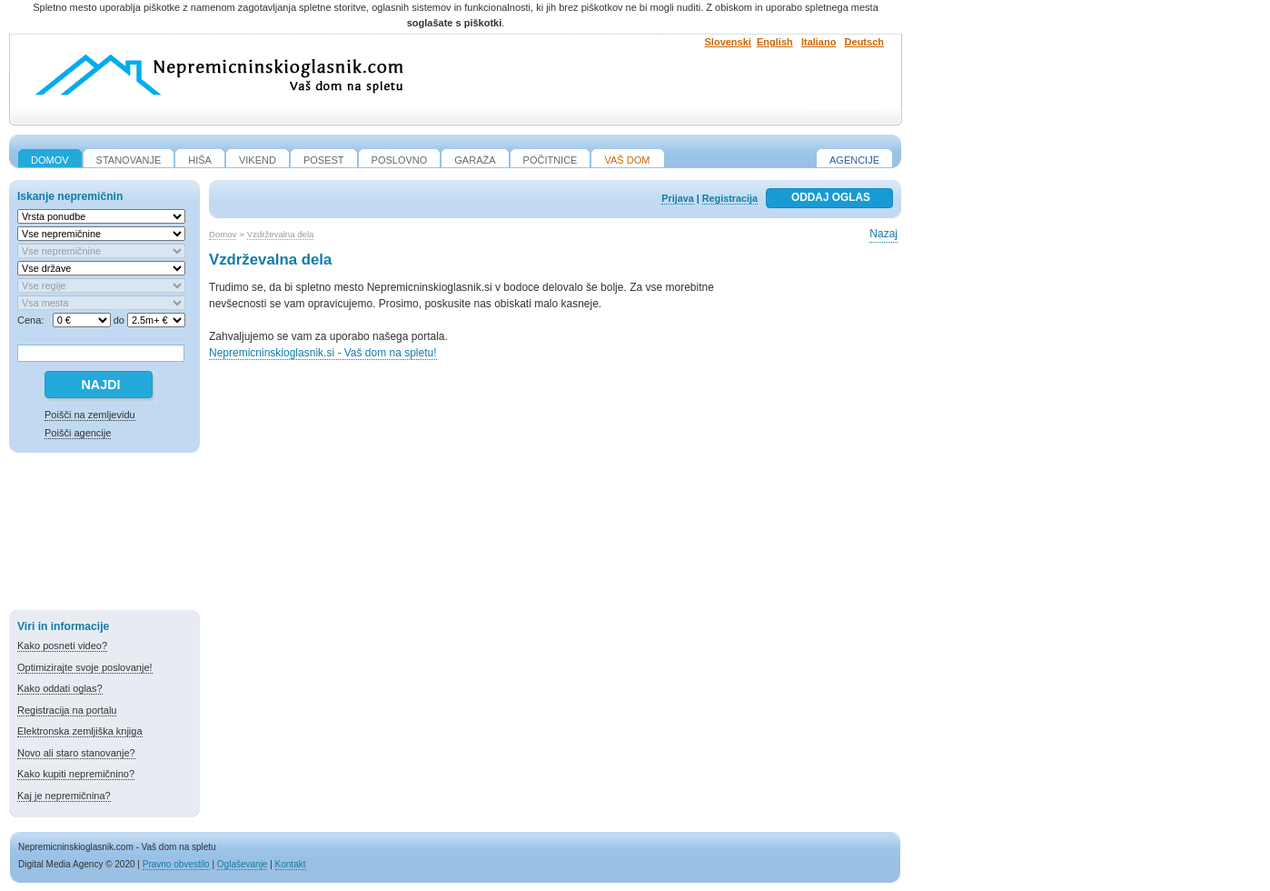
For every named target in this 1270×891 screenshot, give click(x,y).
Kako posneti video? (62, 645)
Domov (222, 234)
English (775, 41)
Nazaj (883, 233)
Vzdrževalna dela (280, 234)
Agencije (854, 160)
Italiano (819, 41)
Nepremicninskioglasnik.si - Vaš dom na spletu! (323, 352)
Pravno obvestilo (176, 864)
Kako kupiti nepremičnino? (75, 773)
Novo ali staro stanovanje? (76, 752)
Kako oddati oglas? (60, 688)
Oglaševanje (242, 864)
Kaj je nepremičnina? (64, 795)
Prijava (677, 198)
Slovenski (728, 41)
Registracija (730, 198)
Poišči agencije (78, 432)
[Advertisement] (104, 534)
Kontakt (290, 864)
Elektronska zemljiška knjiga (80, 731)
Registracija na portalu (66, 710)
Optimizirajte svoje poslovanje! (85, 667)
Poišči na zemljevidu (90, 414)
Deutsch (864, 41)
